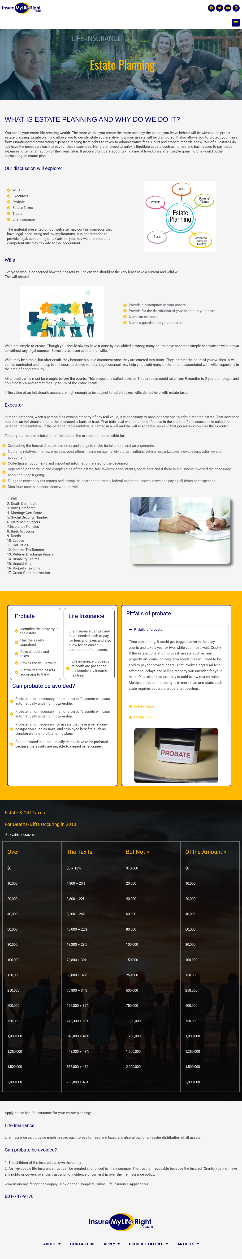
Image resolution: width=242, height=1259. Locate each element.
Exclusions (142, 717)
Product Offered (148, 1244)
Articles (188, 1244)
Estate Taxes (144, 706)
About (51, 1244)
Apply (112, 1244)
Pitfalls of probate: (148, 629)
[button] (236, 23)
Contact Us (82, 1243)
